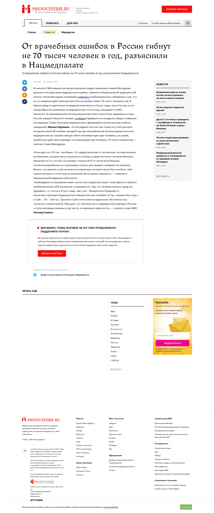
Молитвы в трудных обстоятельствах (170, 463)
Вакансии (80, 434)
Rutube (111, 441)
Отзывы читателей (83, 445)
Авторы (79, 430)
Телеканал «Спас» (83, 471)
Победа (158, 455)
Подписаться (172, 343)
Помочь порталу (52, 253)
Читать (33, 23)
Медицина (115, 338)
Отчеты (112, 470)
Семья (113, 355)
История (115, 320)
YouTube (112, 438)
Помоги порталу (177, 9)
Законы (114, 315)
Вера (113, 311)
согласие (177, 349)
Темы (78, 441)
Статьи (31, 32)
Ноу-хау (114, 342)
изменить (84, 96)
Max (110, 449)
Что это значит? (110, 507)
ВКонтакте (113, 430)
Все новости (163, 176)
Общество (115, 347)
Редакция (80, 427)
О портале (143, 23)
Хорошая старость (162, 459)
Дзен (111, 427)
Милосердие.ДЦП (161, 470)
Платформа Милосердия (164, 430)
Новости (49, 32)
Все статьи (116, 369)
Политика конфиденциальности (122, 466)
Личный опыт (117, 333)
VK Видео (113, 445)
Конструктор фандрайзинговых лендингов (172, 427)
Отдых (114, 351)
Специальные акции (163, 448)
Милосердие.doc (161, 466)
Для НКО (72, 23)
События (115, 360)
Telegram (112, 423)
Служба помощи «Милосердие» (166, 23)
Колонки (115, 324)
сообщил (80, 118)
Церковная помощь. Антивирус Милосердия (172, 474)
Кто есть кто (116, 329)
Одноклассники (115, 434)
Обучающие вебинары (164, 423)
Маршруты (68, 32)
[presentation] (172, 335)
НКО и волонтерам (83, 449)
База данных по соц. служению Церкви (170, 485)
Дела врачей (63, 270)
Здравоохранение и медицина (45, 270)
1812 (156, 452)
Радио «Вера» (81, 467)
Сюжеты (79, 438)
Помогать (52, 23)
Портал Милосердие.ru (85, 423)
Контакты (80, 456)
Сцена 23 (79, 475)
